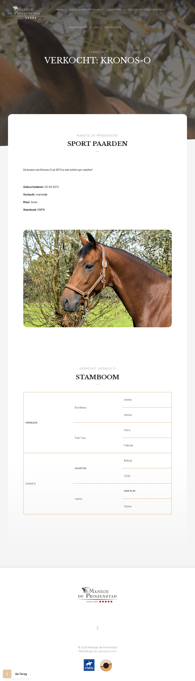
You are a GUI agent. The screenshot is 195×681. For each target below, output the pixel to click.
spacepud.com (107, 646)
